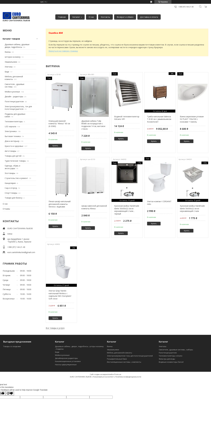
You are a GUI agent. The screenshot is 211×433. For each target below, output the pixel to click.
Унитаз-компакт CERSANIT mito (159, 202)
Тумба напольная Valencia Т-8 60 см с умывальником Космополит (159, 119)
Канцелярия (10, 183)
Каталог (76, 17)
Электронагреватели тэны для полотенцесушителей (130, 356)
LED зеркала (10, 126)
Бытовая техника (13, 136)
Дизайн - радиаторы (14, 96)
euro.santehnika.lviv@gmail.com (21, 252)
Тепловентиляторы (14, 121)
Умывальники (11, 62)
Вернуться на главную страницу (63, 51)
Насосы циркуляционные (66, 364)
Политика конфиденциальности (128, 377)
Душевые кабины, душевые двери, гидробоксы (17, 45)
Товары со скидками (12, 346)
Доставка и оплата (149, 17)
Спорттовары (11, 193)
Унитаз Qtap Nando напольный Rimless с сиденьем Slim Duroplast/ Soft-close (60, 294)
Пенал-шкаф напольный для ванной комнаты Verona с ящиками (60, 204)
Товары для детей (13, 156)
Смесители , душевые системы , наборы (176, 349)
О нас (91, 17)
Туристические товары (15, 161)
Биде (7, 71)
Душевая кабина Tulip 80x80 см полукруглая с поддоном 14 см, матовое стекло (93, 125)
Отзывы (6, 209)
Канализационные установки (68, 361)
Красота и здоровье (14, 146)
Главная (62, 17)
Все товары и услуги (55, 328)
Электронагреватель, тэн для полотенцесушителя (18, 107)
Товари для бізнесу (13, 197)
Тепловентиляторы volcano (170, 356)
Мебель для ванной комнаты (119, 352)
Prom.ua (117, 374)
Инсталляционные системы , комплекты (124, 362)
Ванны (8, 52)
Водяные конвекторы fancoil (171, 362)
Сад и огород (11, 188)
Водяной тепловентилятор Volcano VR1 (126, 117)
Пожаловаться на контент (103, 377)
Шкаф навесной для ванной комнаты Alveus (94, 207)
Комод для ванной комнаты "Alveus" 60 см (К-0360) (59, 123)
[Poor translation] (10, 393)
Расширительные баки (117, 359)
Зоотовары (10, 173)
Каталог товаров (11, 38)
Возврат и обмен (125, 17)
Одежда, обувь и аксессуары (12, 167)
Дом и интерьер (12, 141)
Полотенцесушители (14, 101)
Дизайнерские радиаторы (66, 358)
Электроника (11, 131)
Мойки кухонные (12, 91)
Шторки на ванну (12, 57)
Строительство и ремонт (16, 178)
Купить (55, 146)
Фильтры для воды (167, 359)
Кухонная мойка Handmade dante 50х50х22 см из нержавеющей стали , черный (126, 210)
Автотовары (10, 151)
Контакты (105, 17)
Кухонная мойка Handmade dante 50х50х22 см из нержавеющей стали (192, 208)
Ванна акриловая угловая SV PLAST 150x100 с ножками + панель (192, 119)
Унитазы (9, 66)
